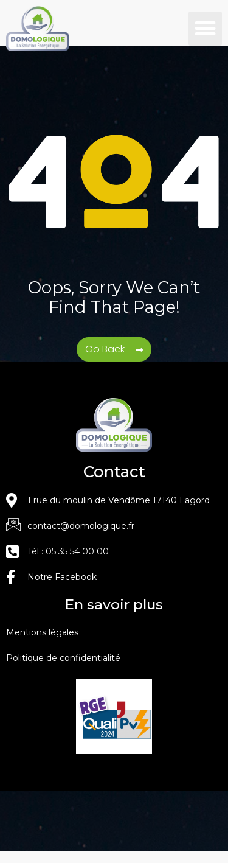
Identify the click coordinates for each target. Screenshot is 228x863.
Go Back (106, 360)
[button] (205, 29)
